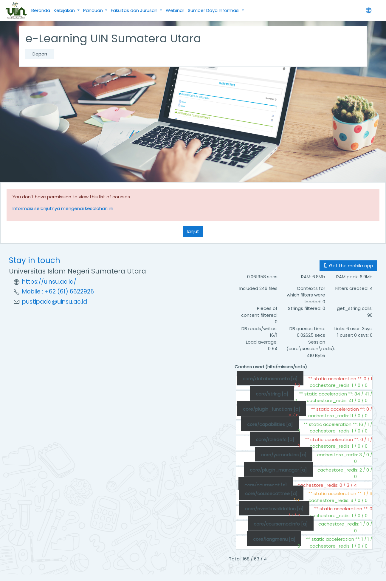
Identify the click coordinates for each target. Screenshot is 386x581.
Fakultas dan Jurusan (135, 10)
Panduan (93, 10)
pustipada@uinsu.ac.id (54, 302)
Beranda (40, 10)
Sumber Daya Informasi (214, 10)
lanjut (193, 231)
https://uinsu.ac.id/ (49, 282)
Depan (39, 54)
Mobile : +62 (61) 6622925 (58, 292)
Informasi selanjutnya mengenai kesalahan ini (63, 208)
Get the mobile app (348, 265)
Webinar (175, 10)
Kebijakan (65, 10)
